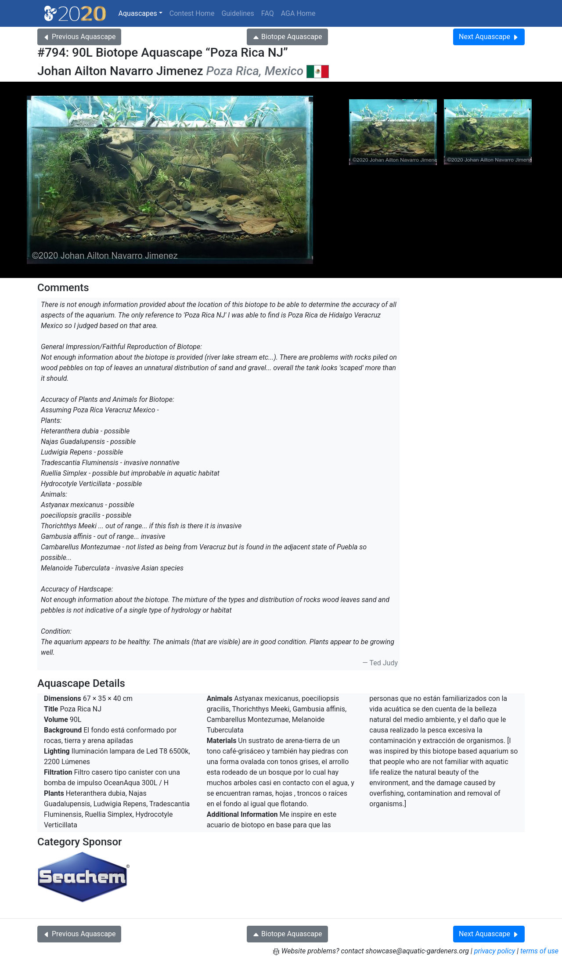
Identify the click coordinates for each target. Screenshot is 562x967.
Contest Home (192, 13)
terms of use (539, 951)
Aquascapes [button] (138, 13)
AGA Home (298, 13)
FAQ (267, 13)
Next (489, 36)
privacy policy (494, 951)
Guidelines (237, 13)
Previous (79, 36)
